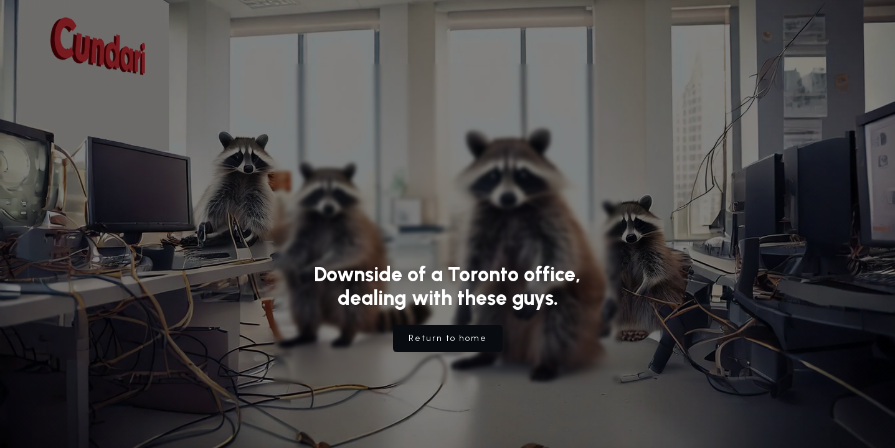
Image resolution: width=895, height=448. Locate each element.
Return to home (448, 338)
